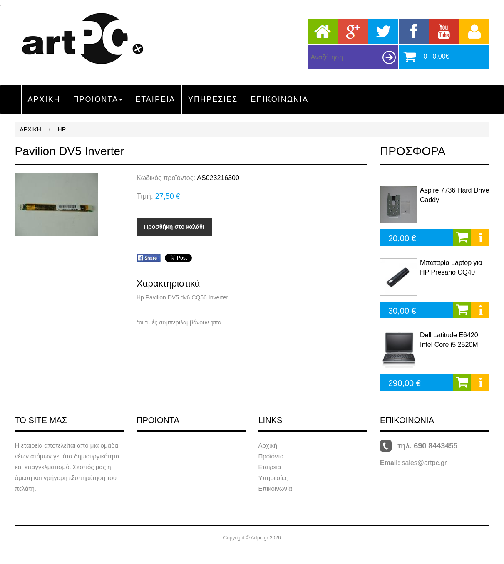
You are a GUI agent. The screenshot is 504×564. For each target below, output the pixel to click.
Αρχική (268, 445)
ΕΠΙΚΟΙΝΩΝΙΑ (279, 99)
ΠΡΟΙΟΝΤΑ (98, 99)
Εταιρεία (269, 466)
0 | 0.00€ (436, 56)
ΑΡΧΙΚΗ (44, 99)
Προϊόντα (271, 456)
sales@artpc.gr (424, 462)
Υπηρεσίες (273, 477)
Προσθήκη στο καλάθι (174, 226)
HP (62, 129)
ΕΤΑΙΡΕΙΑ (155, 99)
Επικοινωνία (275, 488)
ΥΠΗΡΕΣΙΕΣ (213, 99)
